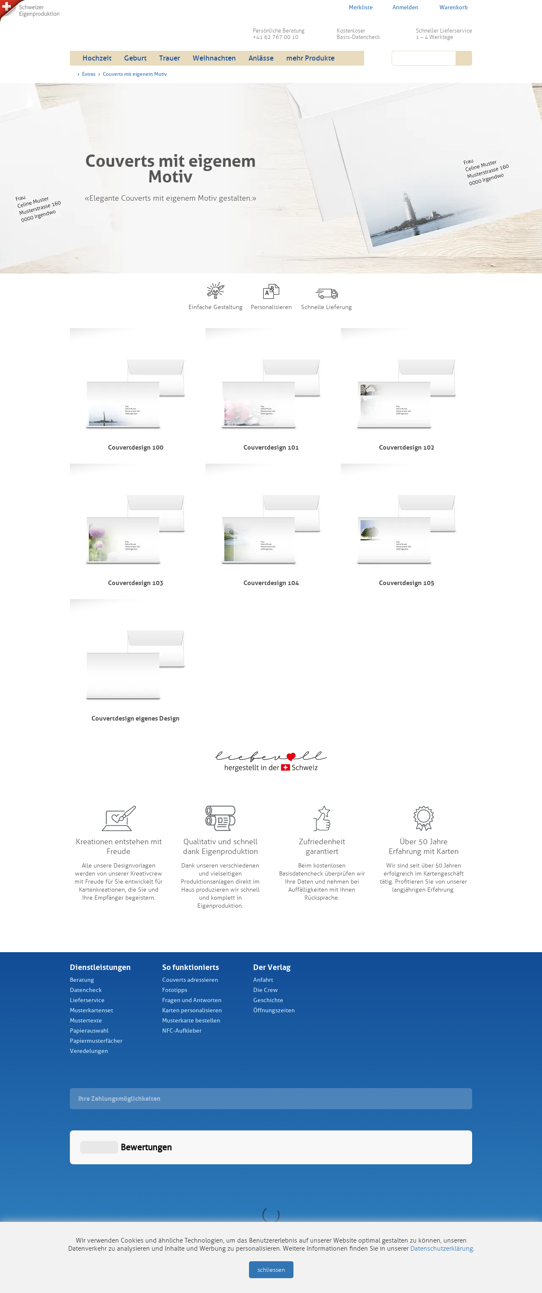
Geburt (135, 58)
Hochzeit (97, 58)
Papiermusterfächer (96, 1040)
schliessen (271, 1270)
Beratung (82, 980)
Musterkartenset (91, 1010)
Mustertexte (86, 1020)
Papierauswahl (89, 1030)
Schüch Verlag (135, 30)
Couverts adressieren (190, 980)
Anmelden (400, 7)
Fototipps (174, 990)
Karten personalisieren (192, 1010)
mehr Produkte (310, 58)
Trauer (169, 58)
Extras (88, 74)
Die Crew (265, 990)
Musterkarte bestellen (191, 1020)
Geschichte (268, 1000)
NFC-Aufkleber (182, 1030)
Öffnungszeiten (274, 1010)
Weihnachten (214, 58)
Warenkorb (448, 7)
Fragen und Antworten (191, 1000)
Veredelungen (89, 1051)
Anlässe (261, 58)
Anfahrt (263, 980)
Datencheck (86, 990)
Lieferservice (87, 1000)
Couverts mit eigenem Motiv (135, 74)
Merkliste (355, 7)
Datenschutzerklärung (441, 1248)
